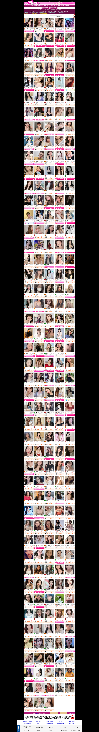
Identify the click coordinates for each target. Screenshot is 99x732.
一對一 (73, 87)
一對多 (42, 190)
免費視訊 (32, 28)
